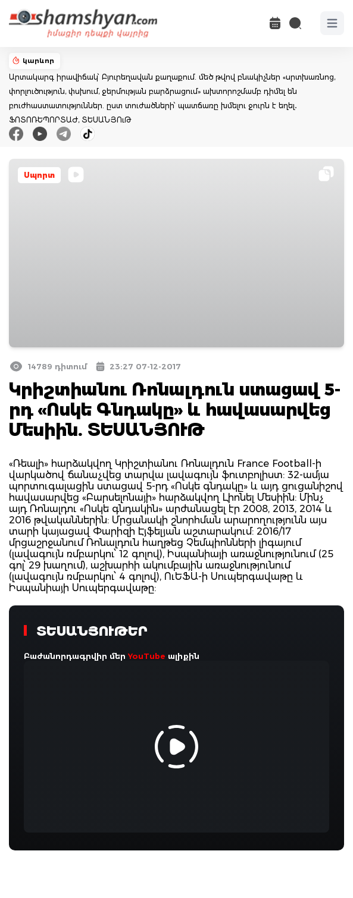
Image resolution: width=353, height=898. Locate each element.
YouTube (146, 656)
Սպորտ (39, 175)
